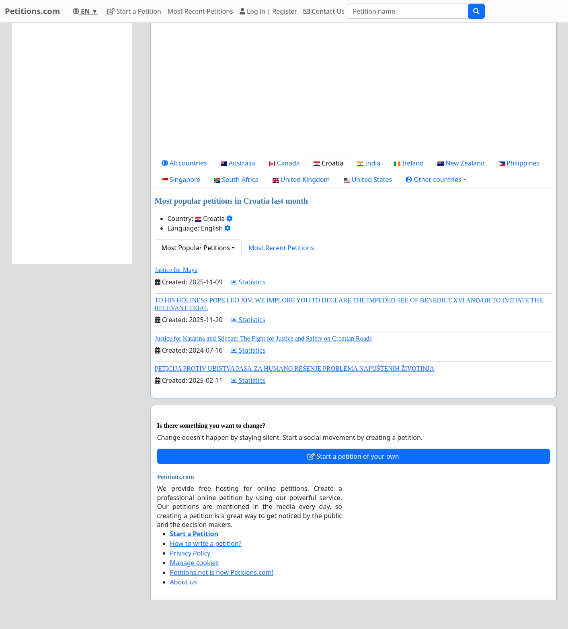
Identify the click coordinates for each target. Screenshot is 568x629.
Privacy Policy (190, 553)
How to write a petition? (206, 543)
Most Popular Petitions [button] (196, 247)
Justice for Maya (176, 269)
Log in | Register (268, 11)
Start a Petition (134, 11)
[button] (436, 179)
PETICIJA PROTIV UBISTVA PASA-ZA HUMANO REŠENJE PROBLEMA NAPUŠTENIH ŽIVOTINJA (295, 368)
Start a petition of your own (353, 456)
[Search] (408, 11)
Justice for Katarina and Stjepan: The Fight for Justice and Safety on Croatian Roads (263, 338)
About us (183, 582)
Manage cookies (194, 562)
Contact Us (323, 11)
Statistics (248, 282)
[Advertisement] (353, 92)
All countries (184, 163)
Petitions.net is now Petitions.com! (221, 572)
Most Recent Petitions (200, 11)
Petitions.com (32, 11)
